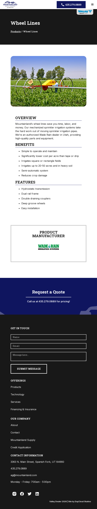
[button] (92, 4)
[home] (9, 4)
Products (16, 31)
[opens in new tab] (85, 12)
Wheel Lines (30, 31)
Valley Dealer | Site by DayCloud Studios (70, 501)
